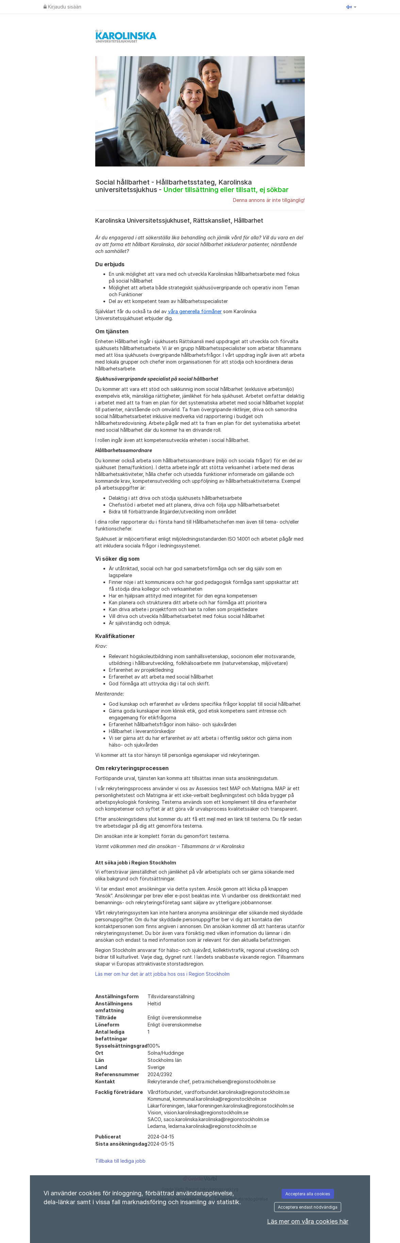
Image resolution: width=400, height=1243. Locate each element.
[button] (351, 7)
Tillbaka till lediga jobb (120, 1161)
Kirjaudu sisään (62, 7)
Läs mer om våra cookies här (307, 1221)
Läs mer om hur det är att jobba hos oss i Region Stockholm (162, 974)
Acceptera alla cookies (307, 1193)
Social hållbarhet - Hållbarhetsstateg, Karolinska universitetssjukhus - (191, 185)
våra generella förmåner (195, 311)
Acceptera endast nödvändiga (307, 1207)
